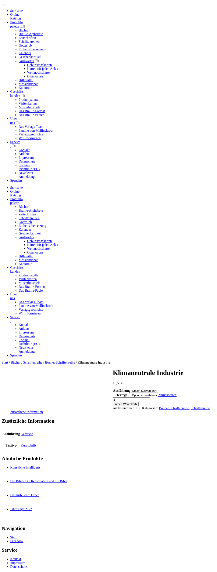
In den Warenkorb (125, 404)
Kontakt (24, 150)
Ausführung (122, 390)
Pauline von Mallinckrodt (36, 130)
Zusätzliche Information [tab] (26, 412)
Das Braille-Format (32, 111)
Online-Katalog (15, 16)
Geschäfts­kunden (17, 269)
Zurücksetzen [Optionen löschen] (167, 395)
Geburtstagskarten (39, 65)
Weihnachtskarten (39, 72)
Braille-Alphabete (31, 34)
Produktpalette (28, 99)
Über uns (13, 296)
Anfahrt (24, 154)
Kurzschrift (28, 445)
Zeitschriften (27, 38)
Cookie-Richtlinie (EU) (29, 167)
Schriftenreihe (32, 362)
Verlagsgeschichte (31, 134)
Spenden (16, 180)
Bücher (23, 30)
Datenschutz (27, 161)
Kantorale (25, 88)
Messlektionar (28, 84)
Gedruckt (27, 434)
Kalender (25, 53)
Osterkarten (35, 76)
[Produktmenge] (131, 399)
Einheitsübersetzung (32, 49)
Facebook (16, 541)
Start (5, 362)
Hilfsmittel (26, 80)
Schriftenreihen (29, 41)
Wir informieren (30, 138)
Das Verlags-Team (31, 126)
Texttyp (121, 395)
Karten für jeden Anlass (43, 68)
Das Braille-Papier (31, 115)
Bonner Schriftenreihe (60, 362)
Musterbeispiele (29, 107)
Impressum (26, 157)
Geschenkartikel (30, 57)
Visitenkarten (28, 103)
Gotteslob (25, 45)
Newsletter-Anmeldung (27, 174)
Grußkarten (26, 61)
